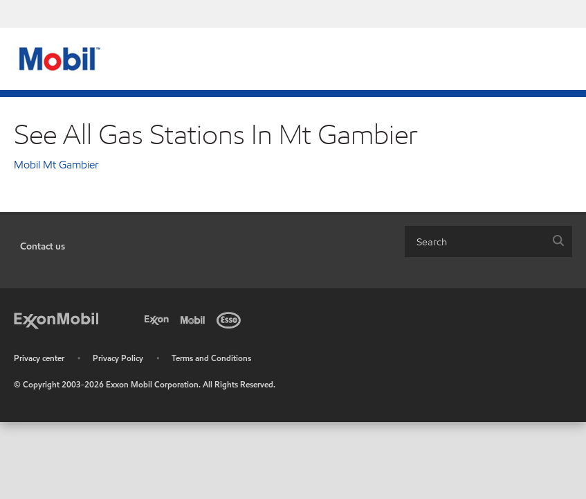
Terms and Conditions (211, 358)
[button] (558, 241)
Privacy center (39, 358)
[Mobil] (195, 318)
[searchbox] (474, 241)
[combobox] (488, 241)
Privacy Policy (118, 358)
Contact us (42, 246)
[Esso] (231, 318)
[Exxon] (159, 318)
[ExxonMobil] (56, 318)
